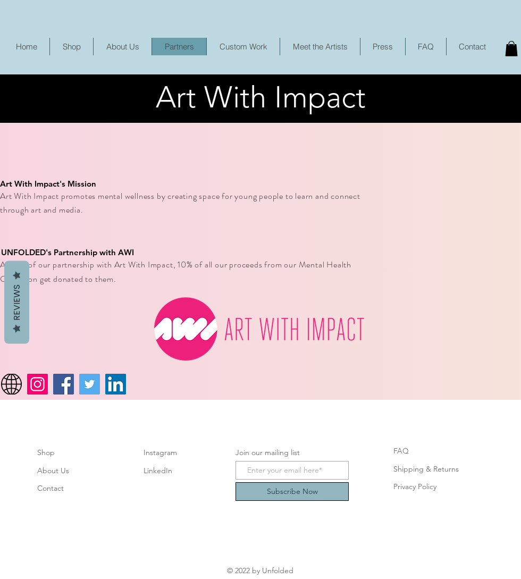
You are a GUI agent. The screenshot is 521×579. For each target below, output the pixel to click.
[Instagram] (37, 384)
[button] (511, 48)
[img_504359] (11, 384)
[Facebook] (63, 384)
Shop (46, 452)
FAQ (401, 451)
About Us (53, 470)
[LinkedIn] (115, 384)
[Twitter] (89, 384)
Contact (50, 488)
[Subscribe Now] (292, 491)
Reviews (17, 302)
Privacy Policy (414, 486)
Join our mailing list (268, 452)
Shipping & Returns (426, 469)
